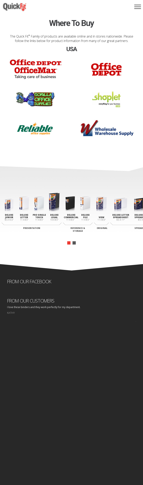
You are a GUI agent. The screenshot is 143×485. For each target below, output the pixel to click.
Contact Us (71, 430)
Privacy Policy (73, 455)
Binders (71, 414)
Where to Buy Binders (72, 422)
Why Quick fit (71, 411)
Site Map (88, 455)
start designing (71, 369)
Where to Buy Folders (71, 426)
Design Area (71, 434)
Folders (71, 418)
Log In (72, 438)
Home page (56, 455)
